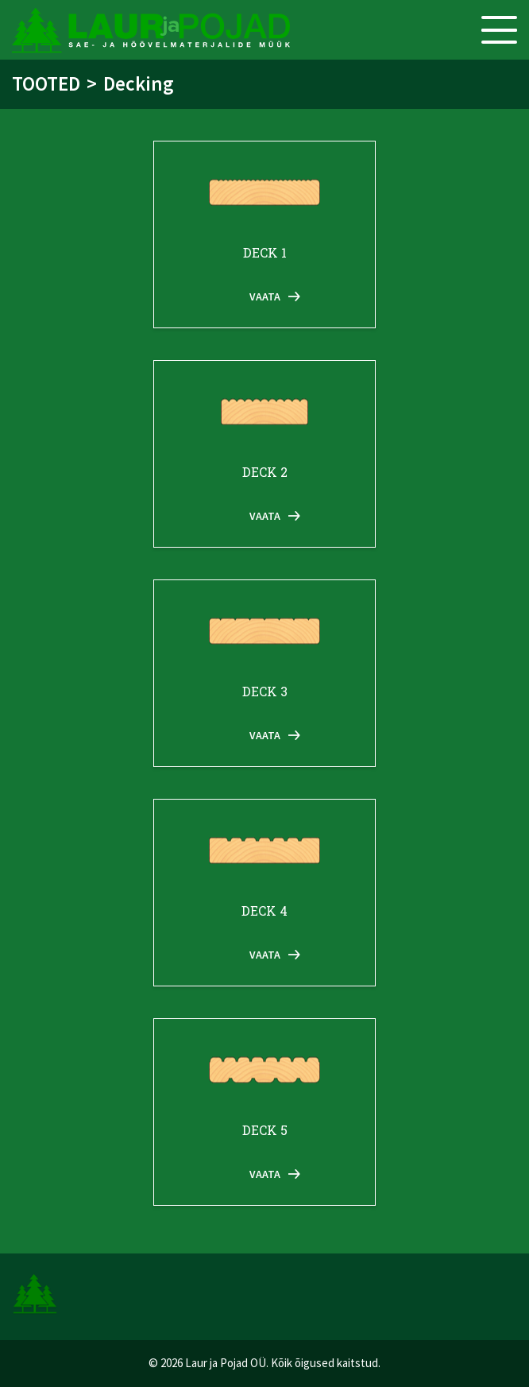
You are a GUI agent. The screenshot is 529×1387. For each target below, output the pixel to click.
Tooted (46, 83)
